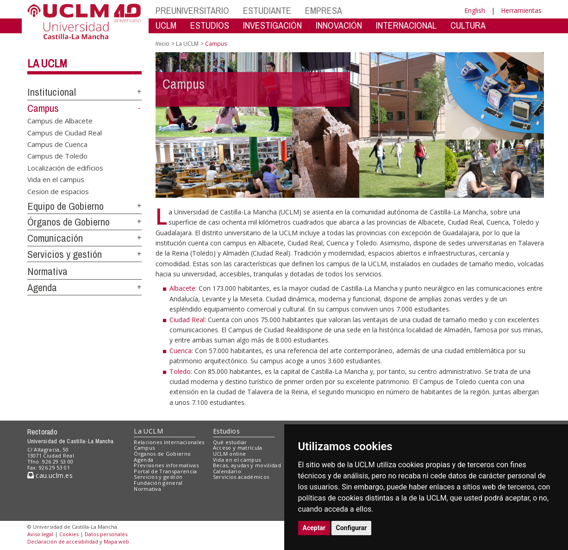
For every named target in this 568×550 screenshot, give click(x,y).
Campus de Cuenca (57, 144)
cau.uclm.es (50, 475)
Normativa (47, 271)
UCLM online (229, 453)
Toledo (180, 371)
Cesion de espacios (58, 191)
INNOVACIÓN (339, 25)
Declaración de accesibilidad (62, 541)
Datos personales (106, 534)
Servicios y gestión (64, 254)
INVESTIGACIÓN (272, 25)
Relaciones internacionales (169, 442)
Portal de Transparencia (165, 471)
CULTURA (468, 25)
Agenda (42, 287)
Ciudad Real (187, 319)
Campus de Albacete (60, 120)
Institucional (51, 92)
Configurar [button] (351, 528)
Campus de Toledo (57, 155)
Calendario (227, 471)
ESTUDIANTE (267, 10)
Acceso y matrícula (237, 447)
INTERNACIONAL (406, 25)
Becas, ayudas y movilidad (247, 465)
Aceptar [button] (314, 528)
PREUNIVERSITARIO (192, 10)
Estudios (226, 431)
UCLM (166, 25)
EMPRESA (323, 10)
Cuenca (180, 350)
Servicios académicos (241, 476)
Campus (43, 108)
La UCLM (47, 63)
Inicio (162, 44)
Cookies (69, 534)
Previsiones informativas (166, 465)
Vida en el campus (55, 179)
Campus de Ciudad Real (64, 132)
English (474, 10)
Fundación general (158, 482)
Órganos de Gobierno (68, 222)
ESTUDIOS (209, 25)
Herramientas (521, 10)
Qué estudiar (230, 442)
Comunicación (55, 238)
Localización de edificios (65, 167)
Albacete (182, 288)
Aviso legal (40, 534)
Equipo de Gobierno (65, 206)
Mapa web (116, 541)
